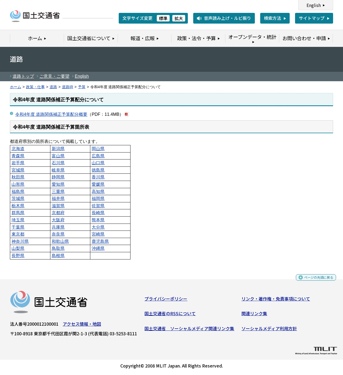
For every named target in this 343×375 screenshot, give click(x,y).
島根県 (58, 255)
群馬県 (18, 212)
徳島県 (98, 170)
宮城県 (18, 170)
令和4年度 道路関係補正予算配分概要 (51, 114)
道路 (53, 87)
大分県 (98, 227)
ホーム (15, 87)
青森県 (18, 156)
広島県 (98, 156)
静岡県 (58, 177)
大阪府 (58, 220)
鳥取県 (58, 248)
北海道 (18, 148)
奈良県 (58, 234)
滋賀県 (58, 205)
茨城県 (18, 198)
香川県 (98, 177)
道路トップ (23, 76)
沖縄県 (98, 248)
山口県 (98, 163)
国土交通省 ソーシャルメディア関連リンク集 (189, 330)
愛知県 (58, 184)
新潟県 (58, 148)
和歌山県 (60, 241)
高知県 (98, 191)
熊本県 (98, 220)
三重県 (58, 191)
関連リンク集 (254, 315)
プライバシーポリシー (165, 300)
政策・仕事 (35, 87)
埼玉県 (18, 220)
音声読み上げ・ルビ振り (227, 18)
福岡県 (98, 198)
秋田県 (18, 177)
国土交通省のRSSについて (170, 315)
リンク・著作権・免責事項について (275, 300)
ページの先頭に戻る (314, 281)
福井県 (58, 198)
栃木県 (18, 205)
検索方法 (272, 18)
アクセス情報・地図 (82, 325)
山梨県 (18, 248)
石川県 (58, 163)
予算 (81, 87)
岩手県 (18, 163)
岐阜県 (58, 170)
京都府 (58, 212)
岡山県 (98, 148)
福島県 (18, 191)
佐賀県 (98, 205)
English (314, 5)
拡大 (178, 18)
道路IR (67, 87)
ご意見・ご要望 (54, 76)
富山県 (58, 156)
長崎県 (98, 212)
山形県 (18, 184)
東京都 (18, 234)
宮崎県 (98, 234)
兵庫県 (58, 227)
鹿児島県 (100, 241)
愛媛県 (98, 184)
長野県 (18, 255)
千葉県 (18, 227)
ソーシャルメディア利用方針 (269, 330)
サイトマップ (312, 18)
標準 (163, 18)
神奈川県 (20, 241)
